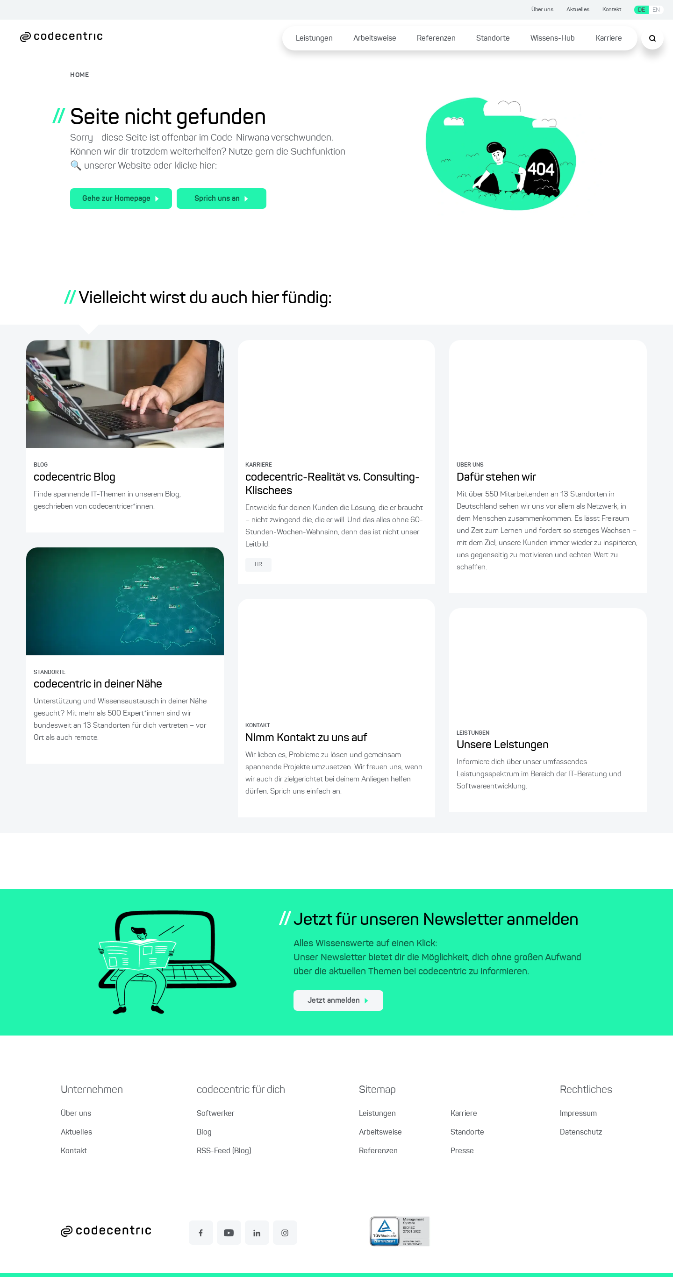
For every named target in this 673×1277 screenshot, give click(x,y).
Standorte (493, 39)
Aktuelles (577, 10)
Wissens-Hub (552, 39)
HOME (79, 75)
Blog (204, 1132)
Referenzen (436, 39)
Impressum (578, 1114)
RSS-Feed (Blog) (224, 1151)
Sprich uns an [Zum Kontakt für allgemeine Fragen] (221, 199)
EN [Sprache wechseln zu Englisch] (656, 10)
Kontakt (611, 10)
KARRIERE (258, 465)
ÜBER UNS (470, 465)
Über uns (542, 10)
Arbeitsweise (374, 39)
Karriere (608, 39)
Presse (462, 1151)
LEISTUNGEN (473, 733)
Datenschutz (581, 1132)
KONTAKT (257, 726)
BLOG (41, 465)
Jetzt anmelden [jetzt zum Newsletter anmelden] (338, 1001)
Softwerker (216, 1114)
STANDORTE (49, 672)
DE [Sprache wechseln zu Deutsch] (641, 10)
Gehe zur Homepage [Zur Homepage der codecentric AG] (120, 199)
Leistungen (314, 39)
